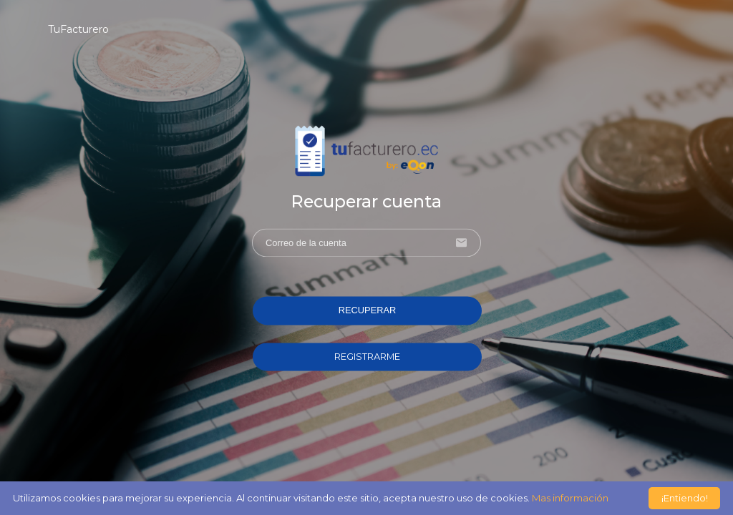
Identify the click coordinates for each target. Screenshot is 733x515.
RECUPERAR (368, 310)
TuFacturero (78, 29)
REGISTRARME (367, 356)
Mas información (570, 498)
